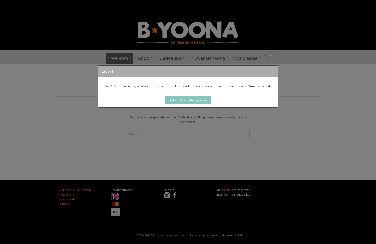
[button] (188, 100)
